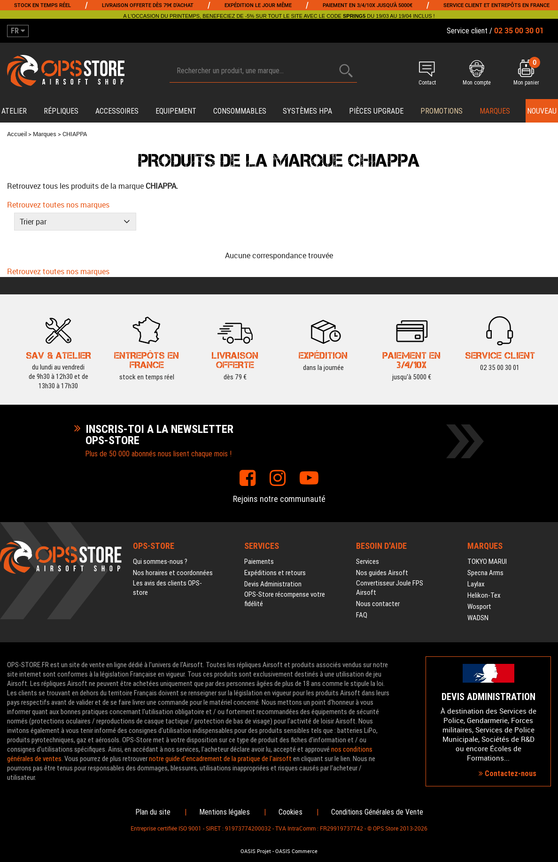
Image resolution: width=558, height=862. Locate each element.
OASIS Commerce (296, 851)
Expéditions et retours (275, 573)
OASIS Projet (255, 851)
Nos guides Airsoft (382, 573)
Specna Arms (485, 573)
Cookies (290, 812)
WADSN (477, 618)
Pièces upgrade (376, 111)
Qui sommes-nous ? (160, 561)
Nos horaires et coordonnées (173, 573)
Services (367, 561)
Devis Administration (273, 584)
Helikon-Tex (484, 595)
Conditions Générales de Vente (377, 812)
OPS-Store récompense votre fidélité (284, 599)
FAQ (361, 615)
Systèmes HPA (307, 111)
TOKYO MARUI (487, 561)
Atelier (14, 111)
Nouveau (542, 111)
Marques (495, 111)
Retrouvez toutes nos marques (58, 205)
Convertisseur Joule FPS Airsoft (389, 588)
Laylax (476, 584)
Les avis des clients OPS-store (167, 588)
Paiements (259, 561)
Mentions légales (224, 812)
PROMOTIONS (441, 111)
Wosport (479, 606)
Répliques (61, 111)
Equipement (175, 111)
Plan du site (152, 812)
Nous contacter (378, 604)
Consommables (239, 111)
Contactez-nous (507, 773)
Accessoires (117, 111)
